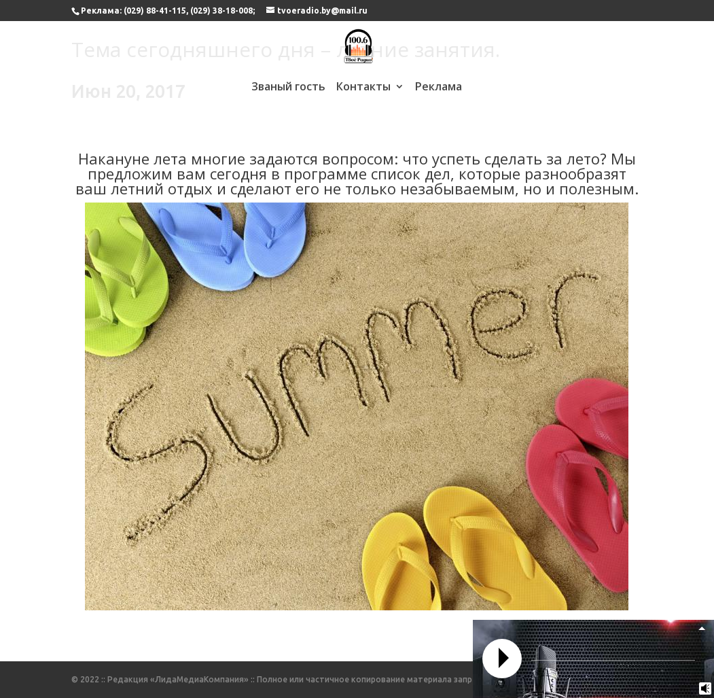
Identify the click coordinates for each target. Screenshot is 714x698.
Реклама (438, 88)
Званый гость (288, 88)
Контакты (363, 88)
